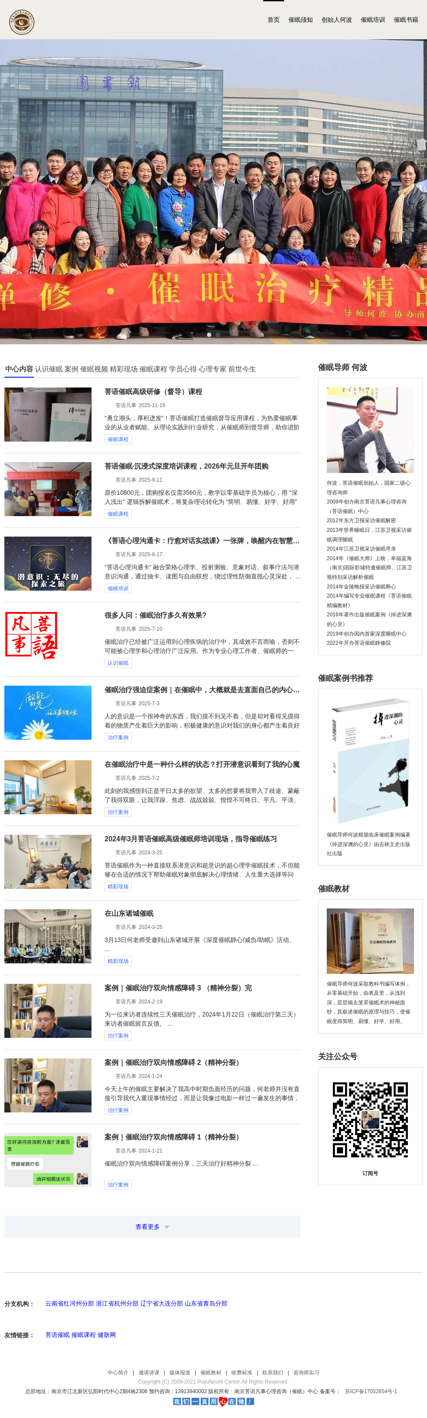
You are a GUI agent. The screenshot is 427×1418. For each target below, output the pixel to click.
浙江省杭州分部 (117, 1303)
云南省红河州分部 (69, 1303)
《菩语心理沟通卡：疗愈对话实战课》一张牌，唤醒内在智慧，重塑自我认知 (203, 540)
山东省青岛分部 (206, 1303)
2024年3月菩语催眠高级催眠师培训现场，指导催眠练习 (191, 839)
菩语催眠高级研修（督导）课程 (153, 391)
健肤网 (107, 1334)
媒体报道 (179, 1373)
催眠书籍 (406, 19)
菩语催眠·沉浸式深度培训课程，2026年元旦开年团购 (186, 466)
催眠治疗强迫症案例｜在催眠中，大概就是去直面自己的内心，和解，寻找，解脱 (203, 690)
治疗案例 (118, 738)
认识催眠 (118, 663)
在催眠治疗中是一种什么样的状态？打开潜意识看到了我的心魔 (202, 764)
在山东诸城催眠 (129, 913)
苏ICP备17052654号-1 (371, 1391)
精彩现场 (118, 887)
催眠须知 (300, 19)
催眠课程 (118, 439)
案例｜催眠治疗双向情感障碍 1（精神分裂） (174, 1137)
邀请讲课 (149, 1373)
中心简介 (118, 1373)
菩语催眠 (57, 1334)
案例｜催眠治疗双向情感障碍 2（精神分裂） (174, 1062)
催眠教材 (210, 1373)
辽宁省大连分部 (161, 1303)
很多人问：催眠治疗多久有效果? (156, 615)
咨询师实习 (306, 1373)
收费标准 (241, 1373)
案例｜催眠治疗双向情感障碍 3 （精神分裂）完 (178, 988)
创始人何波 (337, 19)
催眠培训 (373, 19)
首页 (274, 19)
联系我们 (272, 1373)
